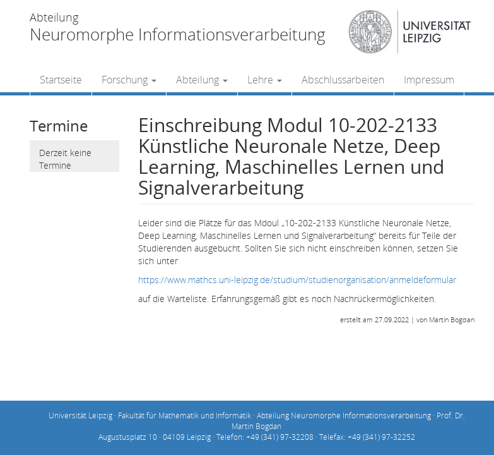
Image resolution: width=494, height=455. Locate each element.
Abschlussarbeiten (343, 80)
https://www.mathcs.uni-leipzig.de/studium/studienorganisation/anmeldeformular (297, 280)
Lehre (264, 80)
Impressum (429, 80)
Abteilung (202, 80)
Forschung (129, 80)
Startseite (61, 80)
